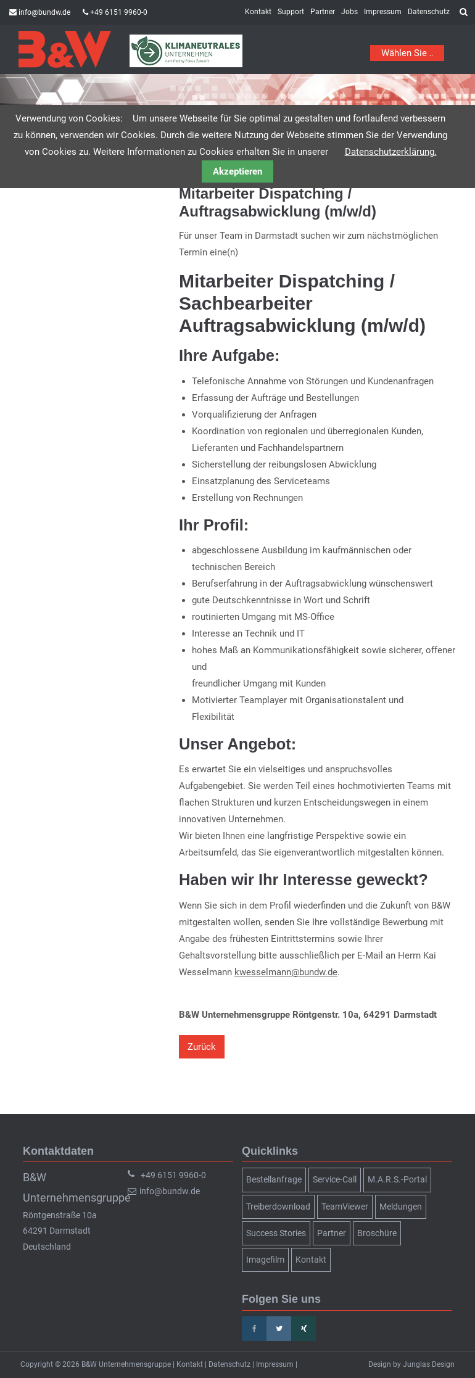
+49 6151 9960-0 (118, 12)
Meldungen (400, 1206)
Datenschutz (429, 11)
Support (291, 11)
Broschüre (377, 1233)
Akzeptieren (237, 171)
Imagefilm (265, 1260)
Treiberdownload (278, 1206)
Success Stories (276, 1233)
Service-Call (335, 1179)
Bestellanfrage (274, 1179)
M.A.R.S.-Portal (397, 1179)
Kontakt (258, 11)
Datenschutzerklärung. (391, 151)
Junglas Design (429, 1364)
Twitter (278, 1328)
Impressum (383, 11)
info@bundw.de (44, 12)
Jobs (349, 11)
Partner (322, 11)
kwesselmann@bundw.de (285, 972)
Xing (303, 1328)
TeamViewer (344, 1206)
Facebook (254, 1328)
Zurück (202, 1046)
